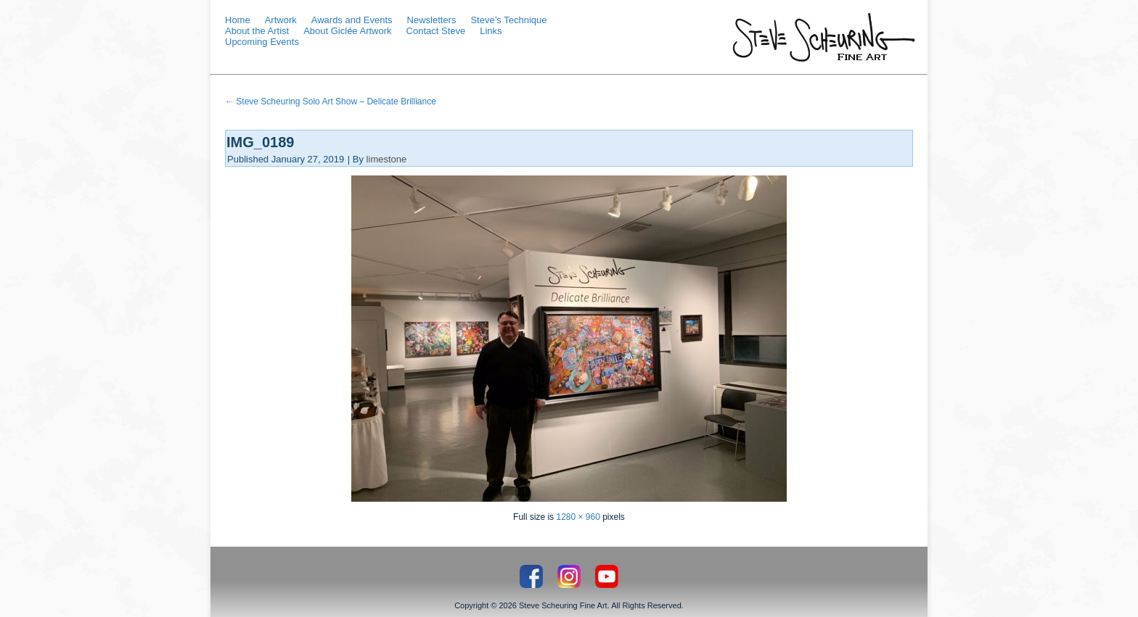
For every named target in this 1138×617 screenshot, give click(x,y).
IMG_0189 (260, 142)
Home (237, 20)
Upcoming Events (262, 41)
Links (491, 30)
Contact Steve (436, 30)
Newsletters (432, 20)
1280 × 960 (577, 517)
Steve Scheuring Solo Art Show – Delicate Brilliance (330, 101)
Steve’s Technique (508, 20)
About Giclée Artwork (347, 30)
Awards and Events (352, 20)
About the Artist (257, 30)
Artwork (281, 20)
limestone (387, 159)
